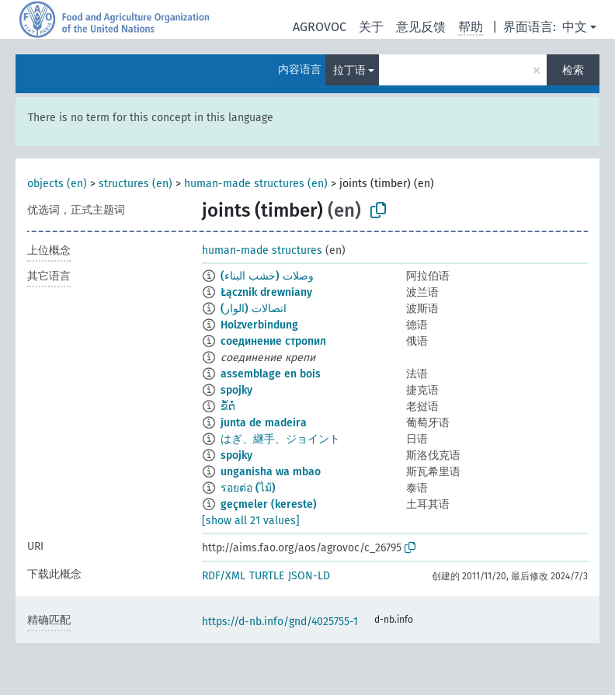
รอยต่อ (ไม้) (248, 488)
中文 (574, 26)
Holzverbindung (259, 325)
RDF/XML (223, 575)
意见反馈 (421, 26)
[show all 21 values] (251, 520)
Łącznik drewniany (266, 292)
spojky (236, 390)
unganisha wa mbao (271, 471)
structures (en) (135, 183)
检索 (573, 70)
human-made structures (262, 250)
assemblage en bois (271, 374)
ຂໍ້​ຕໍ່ (228, 406)
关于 (371, 26)
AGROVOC (319, 26)
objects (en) (57, 183)
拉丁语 (349, 70)
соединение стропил (273, 341)
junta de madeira (264, 422)
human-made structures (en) (256, 183)
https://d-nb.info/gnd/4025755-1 (280, 621)
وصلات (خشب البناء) (267, 276)
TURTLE (266, 575)
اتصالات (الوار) (254, 308)
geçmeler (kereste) (269, 504)
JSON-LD (309, 575)
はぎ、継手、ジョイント (280, 439)
